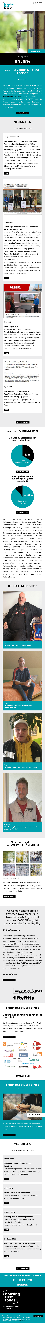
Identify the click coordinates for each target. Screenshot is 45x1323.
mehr (6, 173)
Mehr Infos (21, 1320)
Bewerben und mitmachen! (22, 1275)
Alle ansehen (22, 422)
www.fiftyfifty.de (10, 974)
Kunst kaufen (22, 1280)
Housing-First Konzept (21, 519)
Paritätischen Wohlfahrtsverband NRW (25, 963)
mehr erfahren (22, 113)
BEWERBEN (34, 1114)
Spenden (35, 51)
